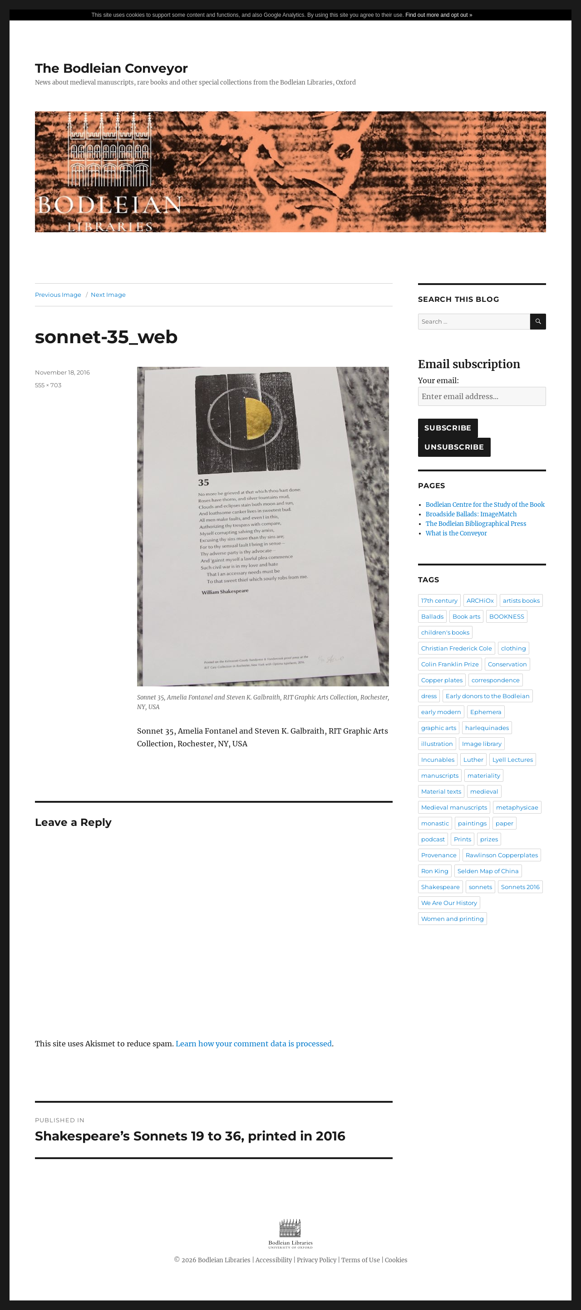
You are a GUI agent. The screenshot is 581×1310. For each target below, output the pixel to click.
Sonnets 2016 (520, 886)
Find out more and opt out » (438, 15)
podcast (433, 839)
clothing (513, 648)
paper (504, 823)
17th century (439, 600)
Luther (473, 759)
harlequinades (487, 727)
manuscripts (439, 775)
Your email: (438, 380)
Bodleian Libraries (224, 1260)
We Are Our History (449, 902)
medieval (484, 791)
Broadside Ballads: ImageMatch (471, 514)
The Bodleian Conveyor (111, 68)
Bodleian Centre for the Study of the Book (485, 505)
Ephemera (486, 711)
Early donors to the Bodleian (488, 696)
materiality (484, 775)
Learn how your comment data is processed (254, 1043)
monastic (435, 823)
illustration (437, 743)
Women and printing (452, 918)
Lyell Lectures (512, 759)
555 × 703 (48, 385)
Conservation (507, 664)
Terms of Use (360, 1260)
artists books (521, 600)
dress (429, 696)
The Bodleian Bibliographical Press (476, 524)
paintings (472, 823)
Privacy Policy (316, 1260)
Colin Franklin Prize (450, 664)
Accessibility (274, 1260)
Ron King (434, 871)
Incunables (437, 759)
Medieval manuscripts (454, 807)
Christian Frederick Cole (456, 648)
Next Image (108, 294)
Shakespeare (440, 886)
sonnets (480, 886)
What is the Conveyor (456, 533)
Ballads (432, 616)
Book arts (466, 616)
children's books (445, 632)
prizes (489, 839)
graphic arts (438, 727)
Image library (482, 743)
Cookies (396, 1260)
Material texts (441, 791)
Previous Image (58, 294)
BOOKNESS (506, 616)
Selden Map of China (488, 871)
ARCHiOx (480, 600)
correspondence (496, 680)
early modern (441, 711)
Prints (462, 839)
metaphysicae (517, 807)
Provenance (439, 855)
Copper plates (442, 680)
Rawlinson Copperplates (502, 855)
